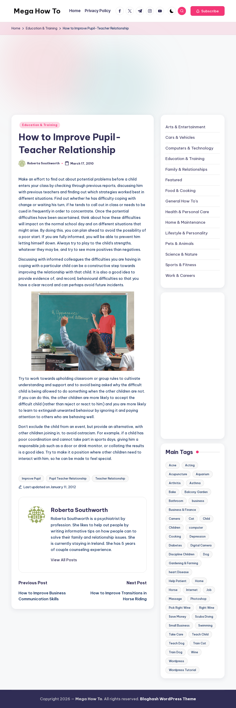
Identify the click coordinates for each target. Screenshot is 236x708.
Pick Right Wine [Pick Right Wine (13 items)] (180, 607)
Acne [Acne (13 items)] (172, 465)
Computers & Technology (189, 148)
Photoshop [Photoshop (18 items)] (199, 598)
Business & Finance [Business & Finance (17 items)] (182, 509)
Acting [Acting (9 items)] (190, 465)
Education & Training (39, 125)
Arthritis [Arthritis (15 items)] (175, 483)
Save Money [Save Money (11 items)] (177, 616)
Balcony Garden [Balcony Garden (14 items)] (196, 492)
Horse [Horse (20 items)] (173, 590)
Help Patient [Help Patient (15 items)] (177, 581)
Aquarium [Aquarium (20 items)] (202, 474)
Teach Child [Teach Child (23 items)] (200, 634)
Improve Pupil (31, 478)
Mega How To (37, 11)
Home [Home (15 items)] (199, 581)
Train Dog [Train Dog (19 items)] (175, 652)
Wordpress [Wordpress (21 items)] (176, 661)
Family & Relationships (186, 169)
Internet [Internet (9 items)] (192, 590)
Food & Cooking (180, 190)
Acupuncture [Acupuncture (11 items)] (178, 474)
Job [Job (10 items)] (209, 590)
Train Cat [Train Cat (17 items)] (199, 643)
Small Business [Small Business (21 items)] (179, 625)
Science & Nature (181, 254)
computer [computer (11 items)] (196, 527)
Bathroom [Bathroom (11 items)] (176, 501)
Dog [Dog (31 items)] (206, 554)
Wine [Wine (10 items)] (194, 652)
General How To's (181, 201)
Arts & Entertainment (185, 126)
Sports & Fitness (180, 264)
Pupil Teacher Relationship (68, 478)
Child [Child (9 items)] (206, 518)
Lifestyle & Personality (186, 233)
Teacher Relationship (110, 478)
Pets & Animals (179, 243)
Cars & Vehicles (180, 137)
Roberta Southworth (79, 509)
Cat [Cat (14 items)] (191, 518)
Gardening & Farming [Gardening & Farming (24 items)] (183, 563)
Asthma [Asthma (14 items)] (195, 483)
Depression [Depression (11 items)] (198, 536)
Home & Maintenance (185, 222)
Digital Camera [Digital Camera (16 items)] (201, 545)
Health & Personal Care (187, 211)
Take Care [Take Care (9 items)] (176, 634)
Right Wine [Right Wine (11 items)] (206, 607)
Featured (173, 179)
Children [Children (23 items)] (174, 527)
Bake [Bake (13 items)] (172, 492)
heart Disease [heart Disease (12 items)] (179, 572)
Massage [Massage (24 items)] (175, 598)
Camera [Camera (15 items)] (174, 518)
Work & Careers (180, 275)
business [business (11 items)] (198, 501)
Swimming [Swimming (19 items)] (205, 625)
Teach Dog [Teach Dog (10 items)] (176, 643)
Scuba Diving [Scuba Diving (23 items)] (204, 616)
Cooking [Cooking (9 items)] (175, 536)
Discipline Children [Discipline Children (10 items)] (181, 554)
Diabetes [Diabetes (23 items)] (175, 545)
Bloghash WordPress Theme (168, 698)
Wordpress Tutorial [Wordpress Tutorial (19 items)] (182, 670)
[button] (208, 11)
